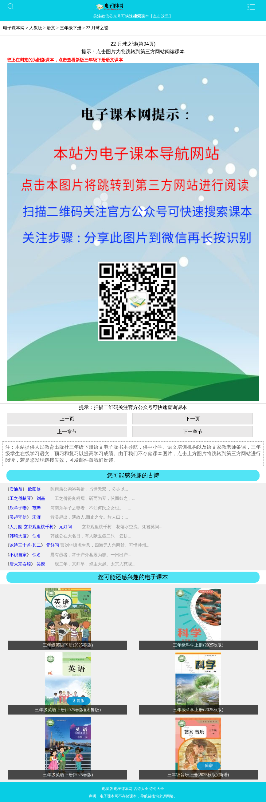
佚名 (36, 536)
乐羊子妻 (18, 508)
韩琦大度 (18, 536)
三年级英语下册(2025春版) (68, 645)
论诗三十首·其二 (25, 545)
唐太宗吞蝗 (20, 564)
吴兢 (41, 564)
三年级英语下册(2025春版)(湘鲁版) (68, 709)
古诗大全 (141, 789)
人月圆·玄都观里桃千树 (32, 527)
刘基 (41, 498)
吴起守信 (18, 517)
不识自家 (18, 555)
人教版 (35, 28)
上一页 (67, 418)
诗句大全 (156, 789)
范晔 (36, 508)
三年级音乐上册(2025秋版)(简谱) (198, 774)
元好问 (65, 527)
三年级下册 (70, 28)
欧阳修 (34, 489)
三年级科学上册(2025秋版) (198, 645)
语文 (51, 28)
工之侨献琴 (20, 498)
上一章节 (67, 431)
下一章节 (192, 431)
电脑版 (107, 789)
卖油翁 (16, 489)
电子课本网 (14, 28)
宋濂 (36, 517)
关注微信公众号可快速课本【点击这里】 (133, 16)
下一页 (192, 418)
